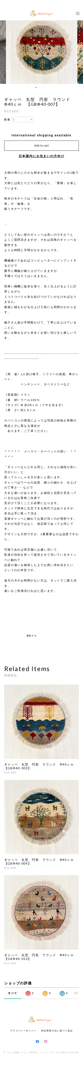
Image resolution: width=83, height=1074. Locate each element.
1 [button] (36, 87)
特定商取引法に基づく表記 (57, 1030)
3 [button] (41, 87)
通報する (31, 635)
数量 (7, 119)
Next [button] (76, 48)
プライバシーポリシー (23, 1030)
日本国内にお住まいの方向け (41, 156)
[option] (41, 48)
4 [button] (44, 87)
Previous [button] (6, 48)
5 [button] (47, 87)
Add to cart (41, 145)
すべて (12, 993)
